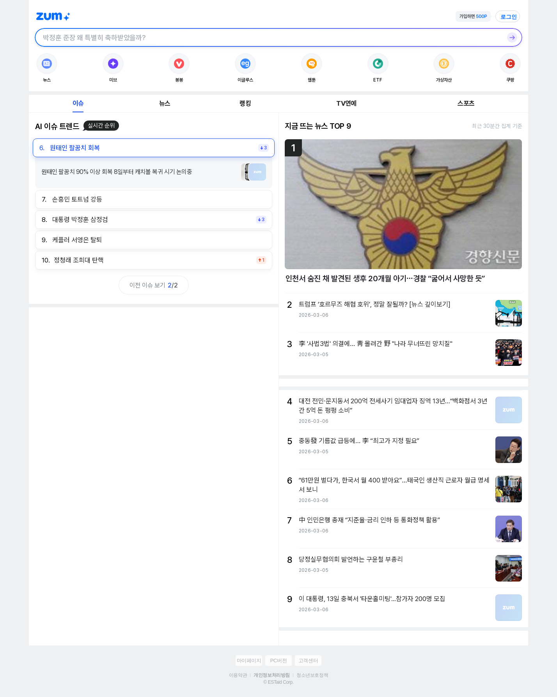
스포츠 (466, 103)
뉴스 (164, 103)
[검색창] (268, 37)
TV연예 (346, 103)
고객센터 (308, 660)
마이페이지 (249, 660)
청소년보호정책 (312, 675)
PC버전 (278, 660)
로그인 (508, 17)
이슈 (78, 103)
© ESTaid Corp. (278, 682)
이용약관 (238, 675)
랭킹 (244, 103)
